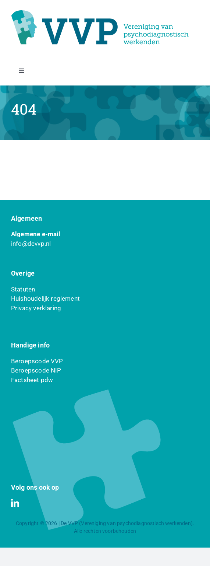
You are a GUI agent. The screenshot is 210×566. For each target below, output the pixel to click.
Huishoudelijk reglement (45, 298)
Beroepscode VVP (37, 361)
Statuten (23, 289)
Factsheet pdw (32, 380)
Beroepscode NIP (36, 370)
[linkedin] (15, 503)
